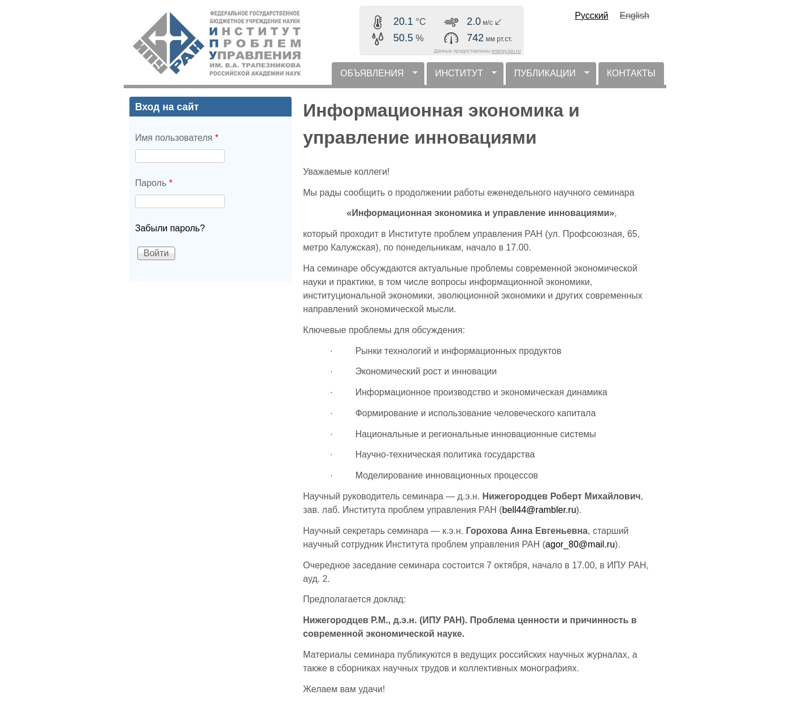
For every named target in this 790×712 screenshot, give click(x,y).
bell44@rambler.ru (539, 510)
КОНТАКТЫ (631, 73)
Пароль (153, 183)
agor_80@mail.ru (580, 544)
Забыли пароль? (170, 228)
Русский (591, 15)
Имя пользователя (177, 138)
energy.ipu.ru (506, 51)
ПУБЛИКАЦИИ (547, 76)
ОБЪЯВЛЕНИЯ (374, 76)
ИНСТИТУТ (462, 76)
